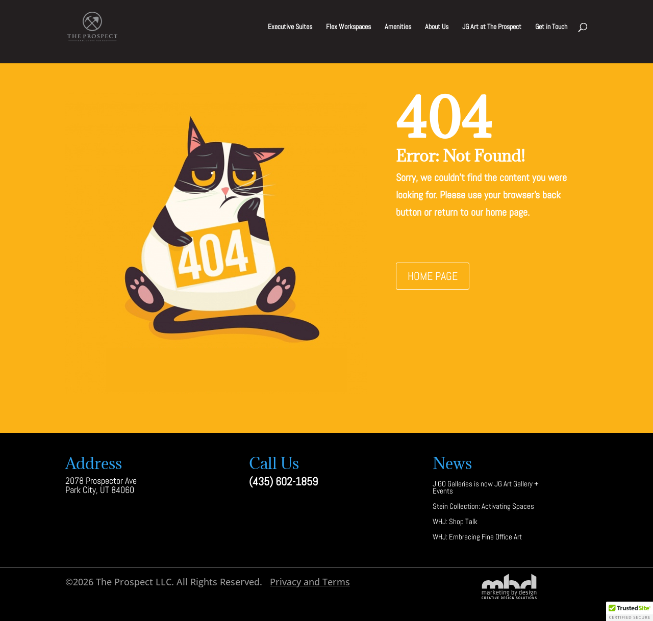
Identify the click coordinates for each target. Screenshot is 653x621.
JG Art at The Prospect (491, 27)
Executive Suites (290, 27)
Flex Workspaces (348, 27)
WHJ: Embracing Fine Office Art (477, 537)
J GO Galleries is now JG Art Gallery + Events (486, 488)
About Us (436, 27)
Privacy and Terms (310, 582)
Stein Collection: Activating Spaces (483, 507)
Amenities (398, 27)
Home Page (433, 276)
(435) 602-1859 (283, 481)
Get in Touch (551, 27)
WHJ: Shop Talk (455, 522)
